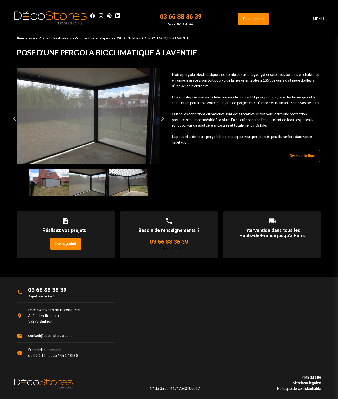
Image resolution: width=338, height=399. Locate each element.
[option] (88, 118)
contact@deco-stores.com (50, 335)
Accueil (44, 38)
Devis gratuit (253, 19)
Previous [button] (14, 118)
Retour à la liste (302, 156)
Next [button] (162, 118)
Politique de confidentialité (299, 388)
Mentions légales (306, 383)
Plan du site (311, 377)
